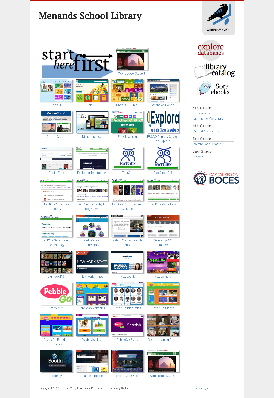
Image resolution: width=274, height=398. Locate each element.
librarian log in (201, 388)
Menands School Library (90, 16)
